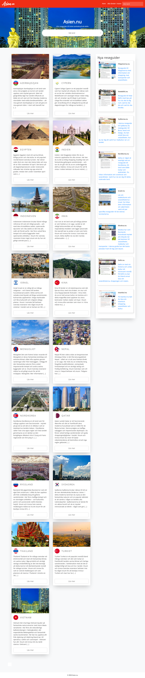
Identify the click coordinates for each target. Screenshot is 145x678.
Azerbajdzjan (29, 83)
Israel (24, 282)
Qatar (66, 415)
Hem (104, 3)
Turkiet (67, 551)
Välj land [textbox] (126, 4)
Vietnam (25, 617)
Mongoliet (28, 349)
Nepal (66, 349)
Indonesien (28, 216)
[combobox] (132, 3)
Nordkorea (28, 415)
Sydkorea (68, 484)
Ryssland (26, 484)
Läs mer (30, 113)
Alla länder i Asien (114, 3)
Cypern (66, 83)
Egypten (25, 149)
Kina (65, 282)
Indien (66, 149)
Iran (65, 216)
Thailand (26, 551)
